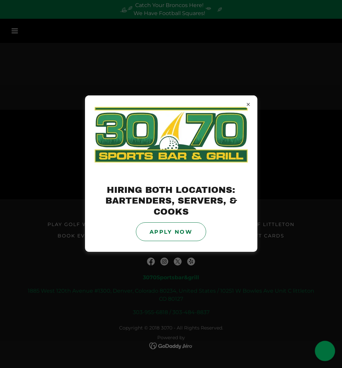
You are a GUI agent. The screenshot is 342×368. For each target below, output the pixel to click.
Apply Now (171, 232)
